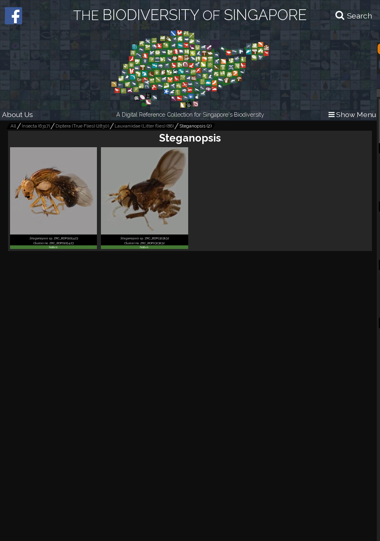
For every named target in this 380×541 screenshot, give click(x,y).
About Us (17, 114)
